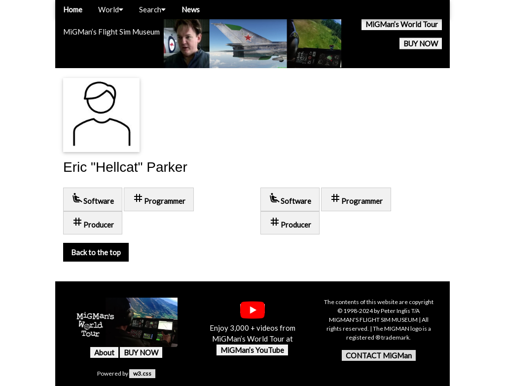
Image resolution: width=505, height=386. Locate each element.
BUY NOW (420, 43)
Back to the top (96, 252)
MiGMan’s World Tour (401, 24)
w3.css (142, 373)
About (104, 352)
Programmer (158, 198)
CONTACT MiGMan (379, 355)
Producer (93, 222)
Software (93, 198)
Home (72, 9)
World (110, 9)
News (190, 9)
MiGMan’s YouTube (252, 350)
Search (152, 9)
